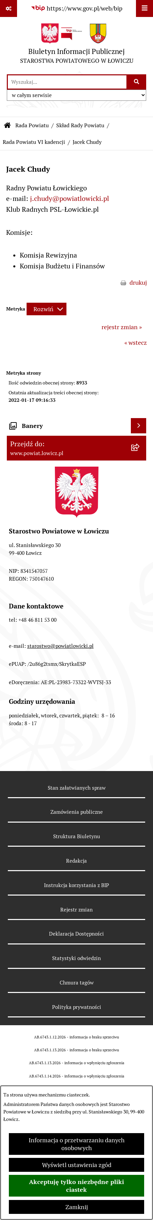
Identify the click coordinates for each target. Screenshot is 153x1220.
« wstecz (135, 342)
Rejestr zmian (76, 909)
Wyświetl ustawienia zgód (76, 1165)
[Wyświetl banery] (138, 425)
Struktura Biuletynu (76, 836)
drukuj (138, 282)
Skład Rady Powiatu (80, 125)
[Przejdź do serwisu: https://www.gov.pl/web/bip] (76, 8)
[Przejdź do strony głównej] (76, 45)
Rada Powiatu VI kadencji (34, 142)
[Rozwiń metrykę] (46, 309)
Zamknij (76, 1207)
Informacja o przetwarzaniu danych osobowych (77, 1144)
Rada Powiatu (32, 125)
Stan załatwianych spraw (77, 788)
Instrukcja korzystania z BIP (76, 885)
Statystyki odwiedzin (76, 958)
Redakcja (76, 861)
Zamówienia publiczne (76, 812)
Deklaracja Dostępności (76, 934)
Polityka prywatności (76, 1007)
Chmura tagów (77, 982)
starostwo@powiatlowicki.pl (60, 646)
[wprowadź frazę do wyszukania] (67, 82)
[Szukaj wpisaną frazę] (136, 82)
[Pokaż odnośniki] (8, 8)
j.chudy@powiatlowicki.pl (69, 198)
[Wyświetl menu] (144, 8)
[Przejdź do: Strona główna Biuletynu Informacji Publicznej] (7, 125)
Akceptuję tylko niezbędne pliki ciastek (76, 1186)
